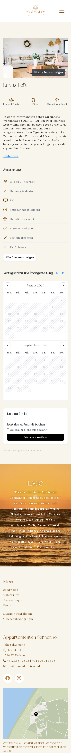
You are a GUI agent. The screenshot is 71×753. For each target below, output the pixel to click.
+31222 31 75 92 (18, 661)
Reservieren (10, 590)
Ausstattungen (13, 600)
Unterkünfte (11, 595)
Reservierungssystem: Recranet (22, 450)
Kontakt (8, 605)
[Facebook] (7, 678)
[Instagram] (19, 678)
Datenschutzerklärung (18, 614)
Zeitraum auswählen (35, 437)
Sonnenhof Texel (34, 743)
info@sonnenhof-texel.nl (23, 666)
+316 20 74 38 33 (43, 661)
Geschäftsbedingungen (18, 619)
